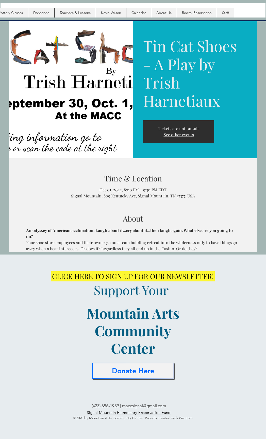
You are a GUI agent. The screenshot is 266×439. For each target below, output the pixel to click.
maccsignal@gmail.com (144, 405)
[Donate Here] (133, 371)
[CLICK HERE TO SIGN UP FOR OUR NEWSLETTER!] (133, 276)
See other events (179, 134)
